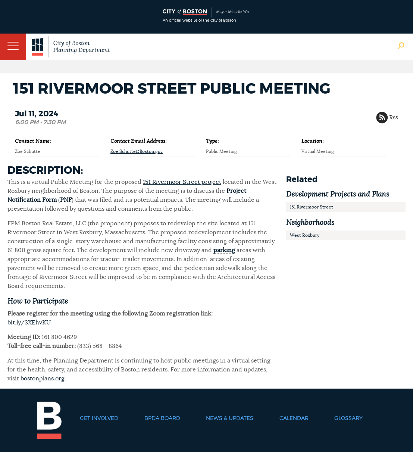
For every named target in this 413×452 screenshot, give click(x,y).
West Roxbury (304, 235)
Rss (393, 117)
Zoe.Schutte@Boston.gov (136, 151)
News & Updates (229, 418)
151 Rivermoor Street (311, 207)
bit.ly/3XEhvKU (29, 323)
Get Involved (99, 418)
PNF (66, 200)
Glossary (348, 418)
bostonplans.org (43, 379)
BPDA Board (162, 418)
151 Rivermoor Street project (182, 182)
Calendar (294, 418)
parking (224, 250)
